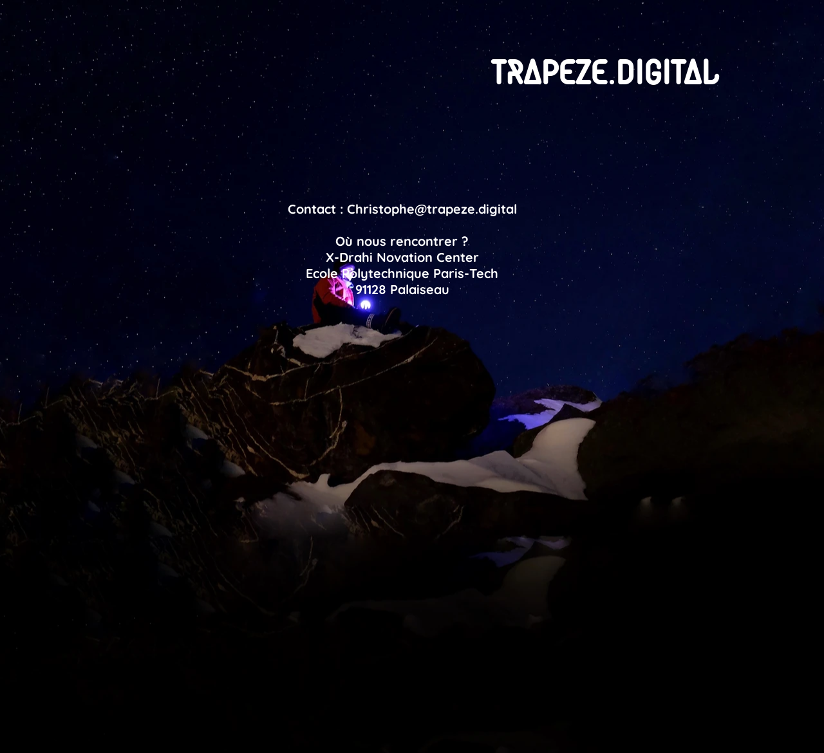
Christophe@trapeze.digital (432, 209)
